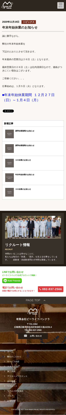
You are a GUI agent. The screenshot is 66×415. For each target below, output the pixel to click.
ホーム (10, 352)
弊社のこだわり (14, 356)
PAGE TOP (33, 300)
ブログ (10, 396)
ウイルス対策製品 (15, 391)
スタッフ (11, 366)
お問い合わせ (33, 336)
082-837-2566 (52, 289)
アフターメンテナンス (17, 376)
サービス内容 (13, 361)
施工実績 (11, 371)
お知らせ (11, 401)
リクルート (12, 386)
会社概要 (11, 381)
